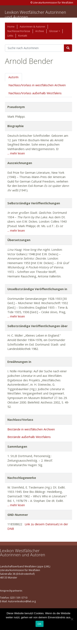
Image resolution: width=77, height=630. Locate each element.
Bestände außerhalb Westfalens (29, 437)
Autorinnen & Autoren (32, 26)
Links (10, 35)
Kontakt (22, 35)
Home (11, 26)
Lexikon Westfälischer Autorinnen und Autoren (35, 14)
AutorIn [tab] (13, 77)
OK (39, 623)
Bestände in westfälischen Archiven (31, 429)
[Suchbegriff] (34, 48)
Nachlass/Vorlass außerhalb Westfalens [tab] (35, 93)
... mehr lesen (16, 153)
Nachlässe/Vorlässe (18, 31)
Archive (39, 31)
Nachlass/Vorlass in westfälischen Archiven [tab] (37, 85)
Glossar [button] (53, 31)
